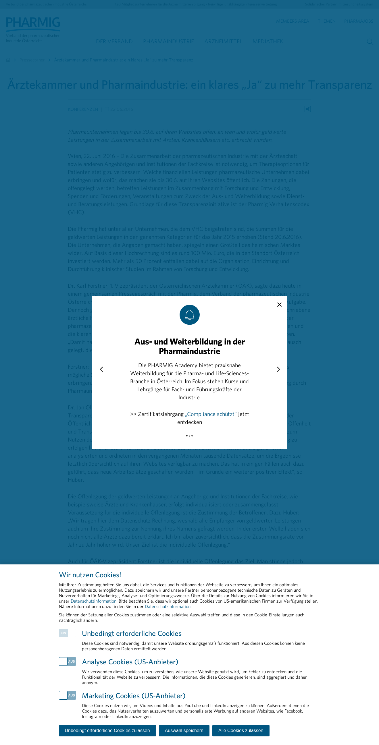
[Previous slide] (101, 369)
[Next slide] (278, 369)
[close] (279, 304)
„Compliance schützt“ (211, 413)
